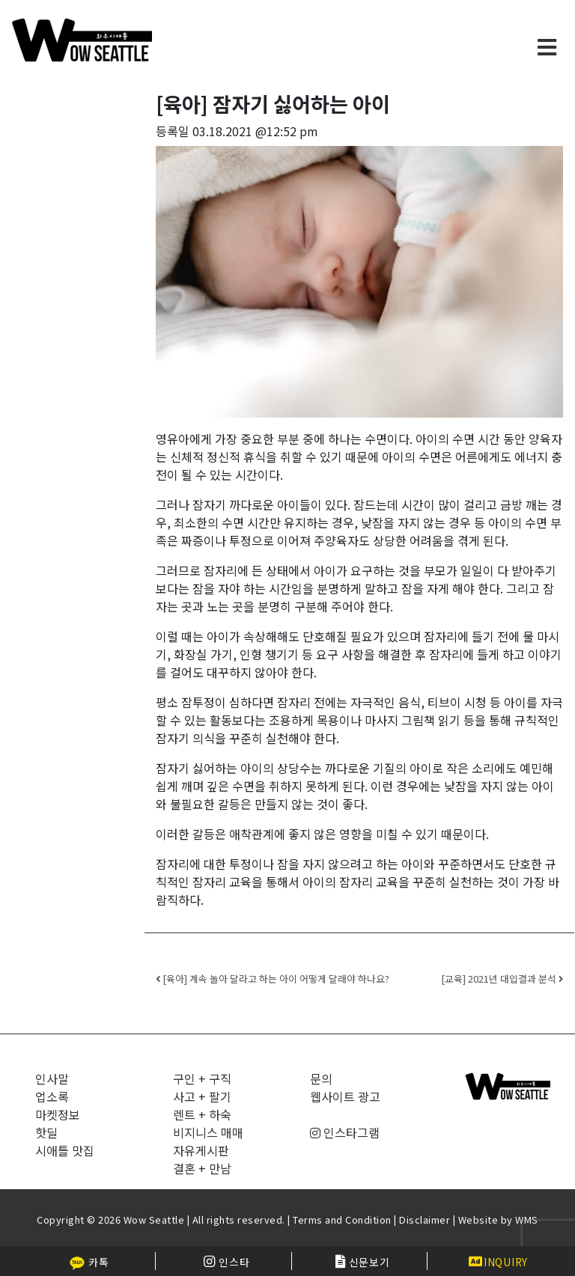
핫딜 (46, 1132)
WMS (526, 1219)
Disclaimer (424, 1219)
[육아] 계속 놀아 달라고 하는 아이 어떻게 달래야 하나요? (272, 978)
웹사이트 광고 (345, 1096)
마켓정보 (57, 1114)
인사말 (52, 1078)
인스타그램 (345, 1132)
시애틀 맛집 (64, 1150)
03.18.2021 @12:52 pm (255, 131)
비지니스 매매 (208, 1132)
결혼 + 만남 (202, 1168)
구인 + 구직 (202, 1078)
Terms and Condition (342, 1219)
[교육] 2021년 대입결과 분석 (502, 978)
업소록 (52, 1096)
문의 (321, 1078)
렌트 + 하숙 (202, 1114)
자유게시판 (201, 1150)
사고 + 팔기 (202, 1096)
